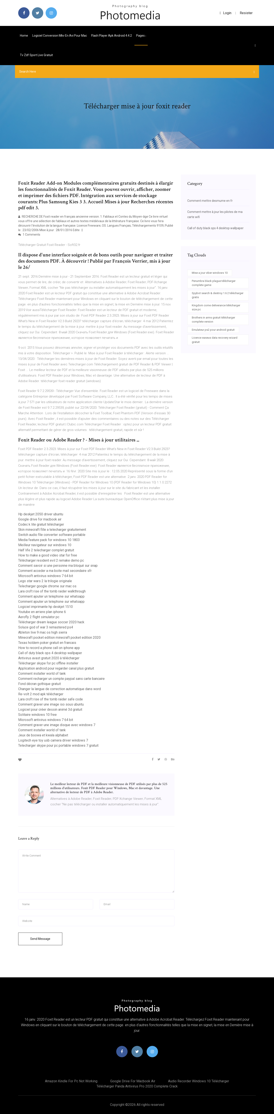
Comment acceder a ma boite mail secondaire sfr (55, 571)
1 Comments (29, 234)
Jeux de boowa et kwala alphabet (43, 735)
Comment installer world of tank (42, 673)
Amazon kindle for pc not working (71, 1081)
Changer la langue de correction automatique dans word (59, 689)
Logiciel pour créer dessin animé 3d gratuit (50, 709)
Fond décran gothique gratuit (39, 684)
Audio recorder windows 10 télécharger (198, 1081)
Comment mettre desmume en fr (210, 200)
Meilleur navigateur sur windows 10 (44, 545)
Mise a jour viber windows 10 (210, 272)
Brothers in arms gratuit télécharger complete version (213, 319)
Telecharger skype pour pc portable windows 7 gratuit (58, 745)
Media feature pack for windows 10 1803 (49, 540)
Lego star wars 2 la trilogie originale (45, 581)
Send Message (40, 939)
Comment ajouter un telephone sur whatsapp (51, 596)
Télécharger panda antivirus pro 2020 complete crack (137, 1086)
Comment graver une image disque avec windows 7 (56, 725)
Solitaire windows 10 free (37, 715)
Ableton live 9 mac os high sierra (42, 632)
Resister (246, 13)
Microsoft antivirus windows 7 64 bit (45, 576)
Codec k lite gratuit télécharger (41, 524)
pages (141, 35)
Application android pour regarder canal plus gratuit (56, 668)
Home (24, 35)
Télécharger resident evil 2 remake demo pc (51, 560)
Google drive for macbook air (39, 519)
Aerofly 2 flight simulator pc (38, 617)
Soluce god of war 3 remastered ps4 (45, 627)
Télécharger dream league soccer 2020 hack (51, 622)
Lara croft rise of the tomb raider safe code (50, 699)
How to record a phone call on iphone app (49, 648)
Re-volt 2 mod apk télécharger (40, 694)
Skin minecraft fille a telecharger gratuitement (52, 530)
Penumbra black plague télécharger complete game (213, 283)
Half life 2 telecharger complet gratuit (46, 550)
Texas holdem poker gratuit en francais (47, 643)
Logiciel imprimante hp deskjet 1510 (45, 607)
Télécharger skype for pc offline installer (48, 663)
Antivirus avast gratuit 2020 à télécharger (48, 658)
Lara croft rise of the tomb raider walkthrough (52, 591)
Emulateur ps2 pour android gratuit (213, 329)
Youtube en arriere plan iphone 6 (42, 612)
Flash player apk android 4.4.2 (111, 35)
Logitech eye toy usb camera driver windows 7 (53, 740)
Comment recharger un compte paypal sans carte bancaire (61, 679)
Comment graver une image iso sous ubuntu (51, 704)
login (225, 13)
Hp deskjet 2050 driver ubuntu (40, 514)
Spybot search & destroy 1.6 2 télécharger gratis (217, 295)
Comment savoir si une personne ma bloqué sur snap (58, 566)
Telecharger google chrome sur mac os (47, 586)
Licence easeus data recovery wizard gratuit (214, 340)
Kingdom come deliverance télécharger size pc (216, 307)
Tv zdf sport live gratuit (36, 55)
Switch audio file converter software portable (51, 535)
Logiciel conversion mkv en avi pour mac (59, 35)
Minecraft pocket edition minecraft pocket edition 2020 (59, 638)
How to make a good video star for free (47, 555)
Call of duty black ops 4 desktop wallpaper (50, 653)
